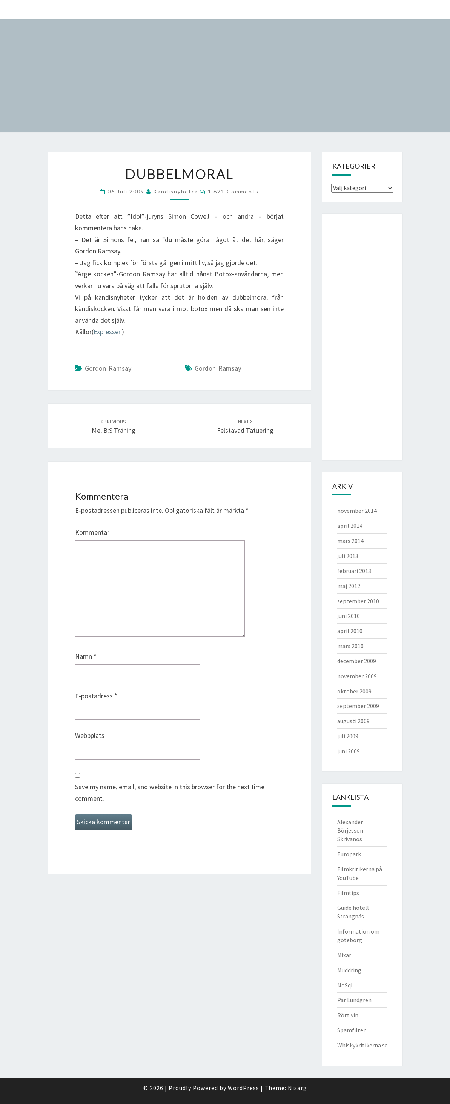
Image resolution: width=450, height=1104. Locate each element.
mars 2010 (350, 646)
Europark (349, 854)
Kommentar (92, 532)
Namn (86, 656)
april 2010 (349, 631)
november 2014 (357, 510)
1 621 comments (233, 191)
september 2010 (358, 601)
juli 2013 (347, 556)
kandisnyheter (175, 191)
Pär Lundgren (354, 1000)
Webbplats (89, 735)
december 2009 (356, 661)
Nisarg (297, 1088)
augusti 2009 (353, 721)
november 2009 (357, 676)
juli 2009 (347, 736)
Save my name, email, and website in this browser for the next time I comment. (171, 792)
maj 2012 (348, 586)
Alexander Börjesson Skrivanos (350, 830)
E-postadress (96, 696)
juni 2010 (348, 615)
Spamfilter (351, 1030)
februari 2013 (354, 571)
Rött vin (347, 1015)
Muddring (349, 970)
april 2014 (349, 525)
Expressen (108, 331)
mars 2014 (350, 540)
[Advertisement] (361, 336)
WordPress (243, 1088)
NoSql (345, 985)
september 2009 (358, 706)
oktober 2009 (354, 691)
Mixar (344, 955)
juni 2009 (348, 751)
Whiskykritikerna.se (362, 1045)
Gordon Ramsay (108, 368)
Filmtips (348, 893)
